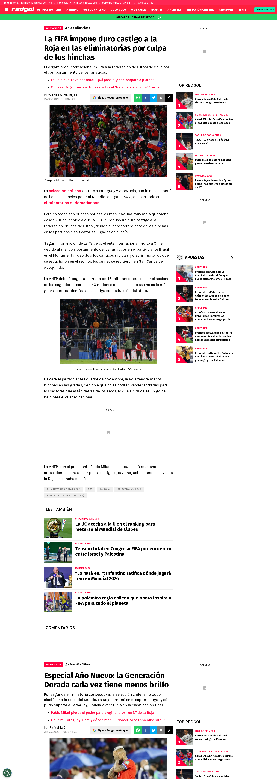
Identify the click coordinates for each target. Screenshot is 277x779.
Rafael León (58, 727)
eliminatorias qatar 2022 (63, 489)
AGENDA (72, 9)
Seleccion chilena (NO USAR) (65, 495)
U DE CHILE (138, 9)
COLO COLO (118, 9)
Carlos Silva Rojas (63, 95)
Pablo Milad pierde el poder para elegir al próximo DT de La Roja (102, 713)
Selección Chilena (79, 27)
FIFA (90, 489)
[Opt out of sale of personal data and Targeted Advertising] (7, 772)
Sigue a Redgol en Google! (113, 97)
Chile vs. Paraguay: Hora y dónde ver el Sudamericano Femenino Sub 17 (108, 720)
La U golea (62, 2)
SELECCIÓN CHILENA (200, 9)
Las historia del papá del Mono (36, 2)
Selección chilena (129, 489)
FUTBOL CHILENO (94, 9)
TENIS (242, 9)
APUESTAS (175, 9)
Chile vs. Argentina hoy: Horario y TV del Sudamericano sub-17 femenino (108, 87)
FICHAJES (157, 9)
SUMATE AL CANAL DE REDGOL (138, 17)
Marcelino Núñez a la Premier (117, 2)
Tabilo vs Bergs (145, 2)
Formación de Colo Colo (85, 2)
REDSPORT (226, 9)
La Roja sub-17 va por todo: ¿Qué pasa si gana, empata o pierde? (102, 80)
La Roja (105, 489)
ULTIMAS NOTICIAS (49, 9)
